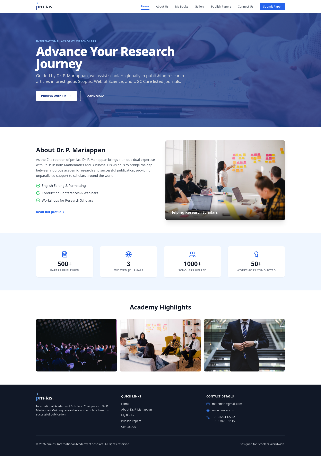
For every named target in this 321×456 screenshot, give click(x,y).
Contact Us (128, 427)
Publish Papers (221, 6)
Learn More (94, 96)
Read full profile (50, 212)
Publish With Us (56, 96)
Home (145, 6)
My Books (181, 6)
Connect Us (245, 6)
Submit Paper (272, 6)
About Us (162, 6)
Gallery (200, 6)
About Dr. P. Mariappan (136, 409)
